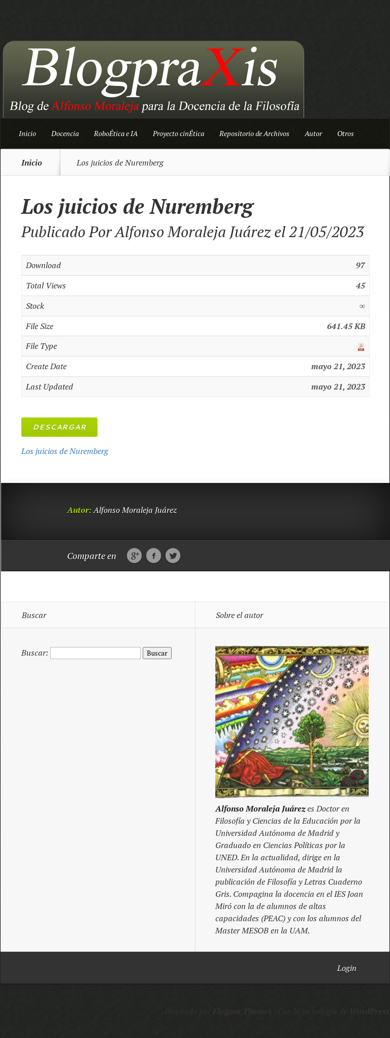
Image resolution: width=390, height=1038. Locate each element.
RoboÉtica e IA (116, 133)
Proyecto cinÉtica (178, 133)
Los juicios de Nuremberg (64, 451)
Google (134, 556)
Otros (345, 133)
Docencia (65, 133)
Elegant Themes (242, 1011)
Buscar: (34, 652)
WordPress (369, 1011)
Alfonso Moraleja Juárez (193, 231)
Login (346, 968)
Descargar (59, 427)
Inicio (27, 133)
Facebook (153, 556)
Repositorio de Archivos (254, 133)
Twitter (173, 556)
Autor (313, 133)
